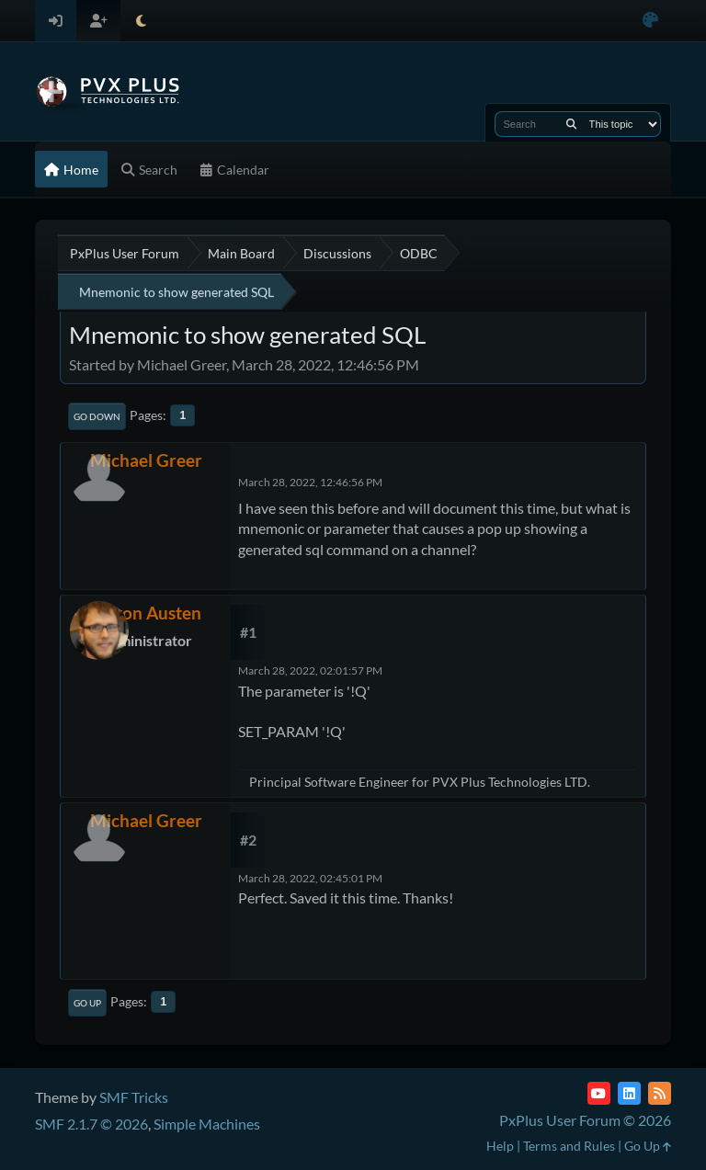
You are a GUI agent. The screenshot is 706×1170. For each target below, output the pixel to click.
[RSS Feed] (659, 1093)
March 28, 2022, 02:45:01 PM (310, 878)
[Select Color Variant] (650, 20)
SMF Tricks (133, 1097)
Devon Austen (146, 612)
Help (500, 1145)
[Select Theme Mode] (141, 20)
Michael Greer (146, 460)
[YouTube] (598, 1093)
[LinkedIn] (629, 1093)
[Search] (571, 124)
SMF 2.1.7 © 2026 (91, 1123)
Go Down (97, 416)
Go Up (87, 1002)
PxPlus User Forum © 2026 (585, 1120)
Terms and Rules (569, 1145)
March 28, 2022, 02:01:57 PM (310, 670)
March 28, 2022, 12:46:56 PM (310, 482)
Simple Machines (207, 1123)
